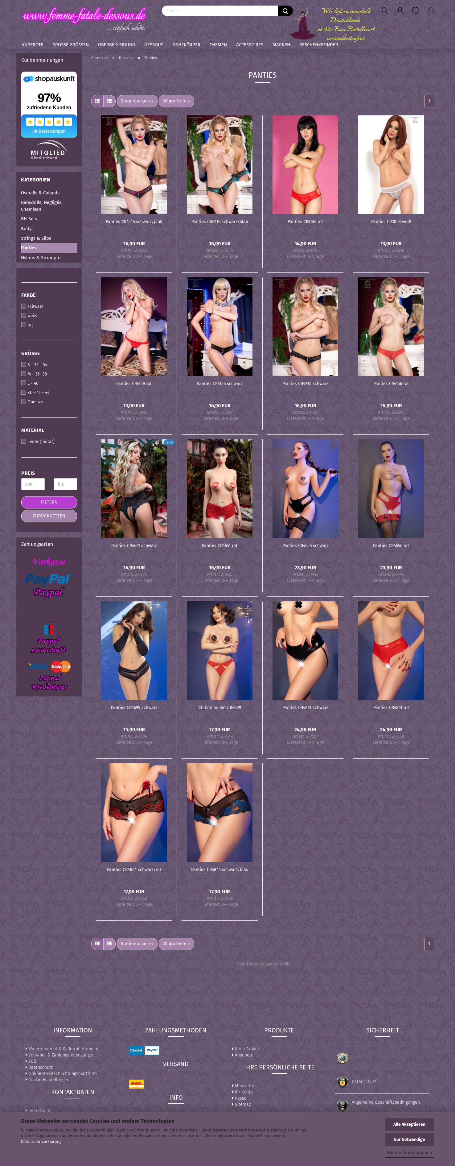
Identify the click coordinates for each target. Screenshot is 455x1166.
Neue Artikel (245, 1049)
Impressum (38, 1110)
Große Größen (70, 45)
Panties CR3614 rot (305, 221)
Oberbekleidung (116, 45)
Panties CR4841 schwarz (305, 707)
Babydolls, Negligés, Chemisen (42, 206)
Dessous (153, 45)
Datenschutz (39, 1067)
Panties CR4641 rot (219, 545)
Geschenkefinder (318, 45)
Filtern (49, 502)
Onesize (32, 402)
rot (27, 325)
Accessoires (249, 45)
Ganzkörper (186, 45)
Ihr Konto (242, 1092)
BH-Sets (29, 219)
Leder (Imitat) (38, 441)
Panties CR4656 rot (391, 545)
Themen (218, 45)
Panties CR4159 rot (134, 383)
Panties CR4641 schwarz (134, 545)
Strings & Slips (36, 238)
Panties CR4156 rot (391, 383)
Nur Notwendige (409, 1139)
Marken (281, 45)
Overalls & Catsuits (40, 193)
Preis (28, 473)
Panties (28, 248)
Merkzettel (244, 1086)
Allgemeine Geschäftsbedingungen (386, 1102)
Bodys (27, 228)
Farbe (28, 295)
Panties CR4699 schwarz (134, 707)
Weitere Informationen (409, 1153)
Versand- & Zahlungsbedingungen (60, 1055)
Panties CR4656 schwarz (305, 545)
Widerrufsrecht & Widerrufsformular (62, 1049)
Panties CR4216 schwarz (305, 383)
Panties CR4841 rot (391, 707)
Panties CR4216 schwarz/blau (219, 221)
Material (32, 430)
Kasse (239, 1098)
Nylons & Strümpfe (40, 257)
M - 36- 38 (34, 374)
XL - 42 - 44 (35, 392)
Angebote (32, 45)
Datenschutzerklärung (41, 1141)
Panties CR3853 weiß (391, 221)
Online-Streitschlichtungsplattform (61, 1073)
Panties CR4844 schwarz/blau (219, 869)
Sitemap (241, 1104)
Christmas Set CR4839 (220, 707)
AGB (31, 1061)
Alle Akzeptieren (409, 1124)
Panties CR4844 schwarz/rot (134, 869)
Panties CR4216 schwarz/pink (134, 221)
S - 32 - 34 (34, 364)
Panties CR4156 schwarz (220, 383)
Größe (30, 353)
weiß (29, 315)
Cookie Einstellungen (47, 1079)
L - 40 (30, 383)
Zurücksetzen (49, 516)
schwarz (32, 306)
